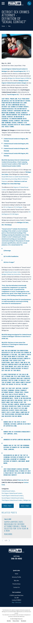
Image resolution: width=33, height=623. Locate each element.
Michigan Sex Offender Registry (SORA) (18, 78)
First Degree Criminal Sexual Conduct (12, 493)
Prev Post (8, 506)
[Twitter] (23, 564)
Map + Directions (16, 602)
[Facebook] (10, 564)
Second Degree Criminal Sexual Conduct (13, 498)
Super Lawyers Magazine (21, 439)
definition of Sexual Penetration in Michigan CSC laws (16, 102)
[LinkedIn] (14, 564)
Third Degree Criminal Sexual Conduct (12, 500)
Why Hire (16, 580)
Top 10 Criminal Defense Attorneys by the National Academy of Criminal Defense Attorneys (16, 458)
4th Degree (21, 153)
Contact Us (16, 587)
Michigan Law (27, 500)
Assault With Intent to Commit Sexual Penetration (15, 176)
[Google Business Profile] (19, 564)
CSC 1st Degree (7, 207)
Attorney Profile (16, 577)
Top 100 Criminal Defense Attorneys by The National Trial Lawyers (16, 447)
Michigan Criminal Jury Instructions (11, 274)
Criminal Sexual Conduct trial (12, 272)
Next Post (25, 506)
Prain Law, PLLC (15, 99)
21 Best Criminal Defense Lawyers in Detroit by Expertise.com (17, 424)
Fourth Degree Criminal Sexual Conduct (12, 495)
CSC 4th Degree (14, 214)
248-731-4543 (16, 558)
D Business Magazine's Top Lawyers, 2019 (17, 433)
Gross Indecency (6, 179)
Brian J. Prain (14, 392)
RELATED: (4, 342)
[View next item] (9, 540)
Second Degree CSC (20, 71)
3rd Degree (21, 148)
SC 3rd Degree (18, 207)
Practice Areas (16, 584)
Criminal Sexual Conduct (11, 138)
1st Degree (21, 138)
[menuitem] (9, 621)
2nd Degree (22, 143)
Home (16, 574)
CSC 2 (27, 71)
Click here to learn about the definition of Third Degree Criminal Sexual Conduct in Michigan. (15, 344)
